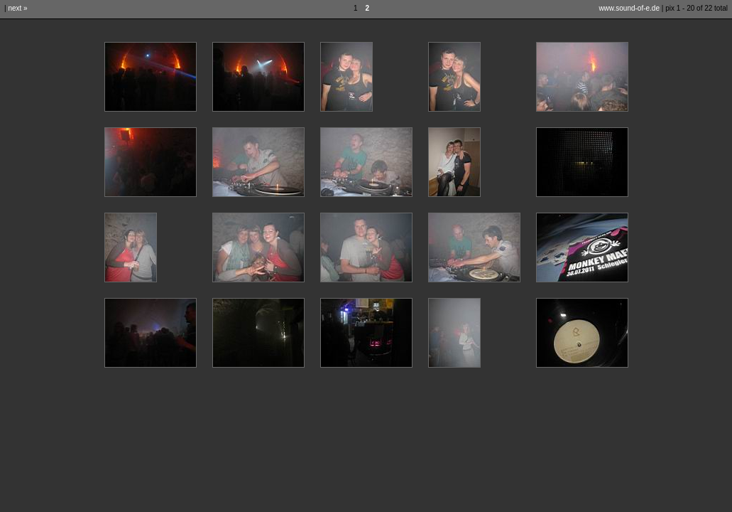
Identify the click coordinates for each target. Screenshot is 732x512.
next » (17, 8)
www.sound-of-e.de (629, 8)
